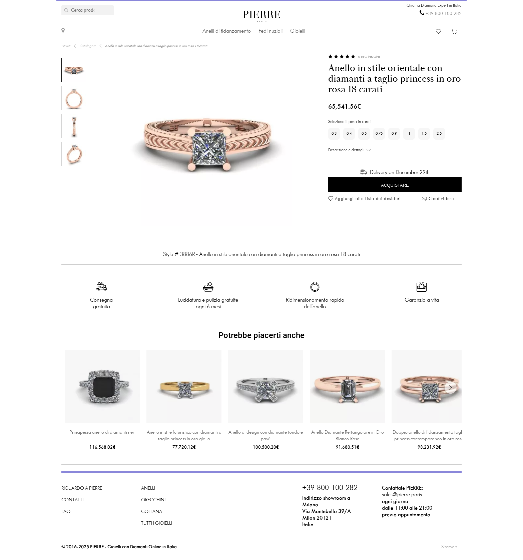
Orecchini (153, 500)
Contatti (72, 500)
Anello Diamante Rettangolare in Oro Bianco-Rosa (347, 435)
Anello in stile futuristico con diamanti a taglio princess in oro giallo (184, 435)
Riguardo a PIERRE (81, 488)
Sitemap (449, 547)
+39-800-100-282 (444, 14)
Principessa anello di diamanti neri (102, 432)
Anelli (148, 488)
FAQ (65, 512)
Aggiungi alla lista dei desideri (368, 199)
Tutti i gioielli (156, 523)
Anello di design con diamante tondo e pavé (265, 435)
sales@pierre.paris (402, 494)
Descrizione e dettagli (346, 150)
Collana (151, 512)
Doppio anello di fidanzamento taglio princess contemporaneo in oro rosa (429, 435)
